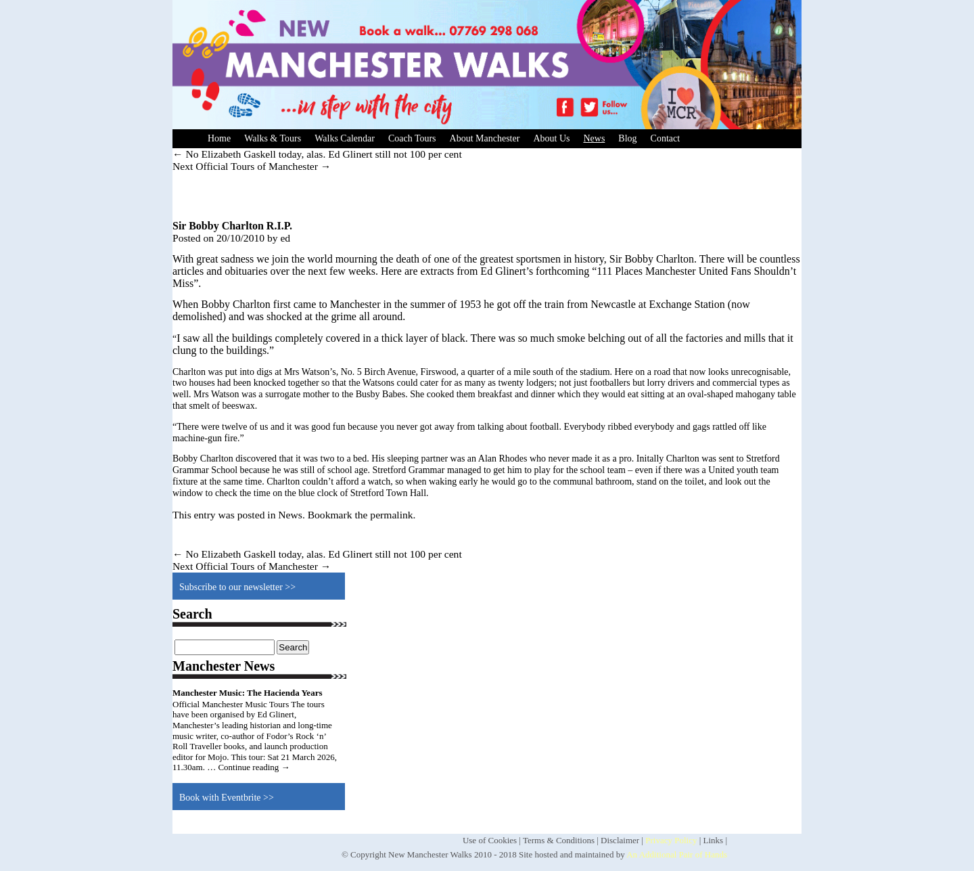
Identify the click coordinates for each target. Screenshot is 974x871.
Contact (665, 138)
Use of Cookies (490, 840)
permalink (391, 514)
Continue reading (253, 767)
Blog (627, 138)
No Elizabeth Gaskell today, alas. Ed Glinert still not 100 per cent (317, 154)
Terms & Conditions (559, 840)
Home (219, 138)
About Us (551, 138)
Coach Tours (412, 138)
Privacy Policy (671, 840)
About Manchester (485, 138)
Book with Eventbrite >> (226, 797)
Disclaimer (620, 840)
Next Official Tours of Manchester (251, 166)
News (594, 138)
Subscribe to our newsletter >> (237, 587)
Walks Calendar (345, 138)
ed (285, 238)
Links (713, 840)
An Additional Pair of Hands (676, 854)
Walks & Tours (272, 138)
